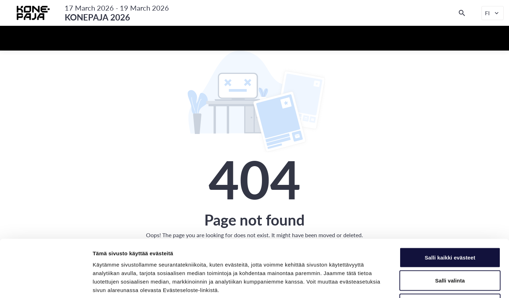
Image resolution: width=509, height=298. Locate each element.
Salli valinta (450, 229)
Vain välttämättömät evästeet (450, 252)
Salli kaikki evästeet (450, 205)
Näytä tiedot (378, 284)
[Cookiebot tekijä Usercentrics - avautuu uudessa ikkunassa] (46, 284)
